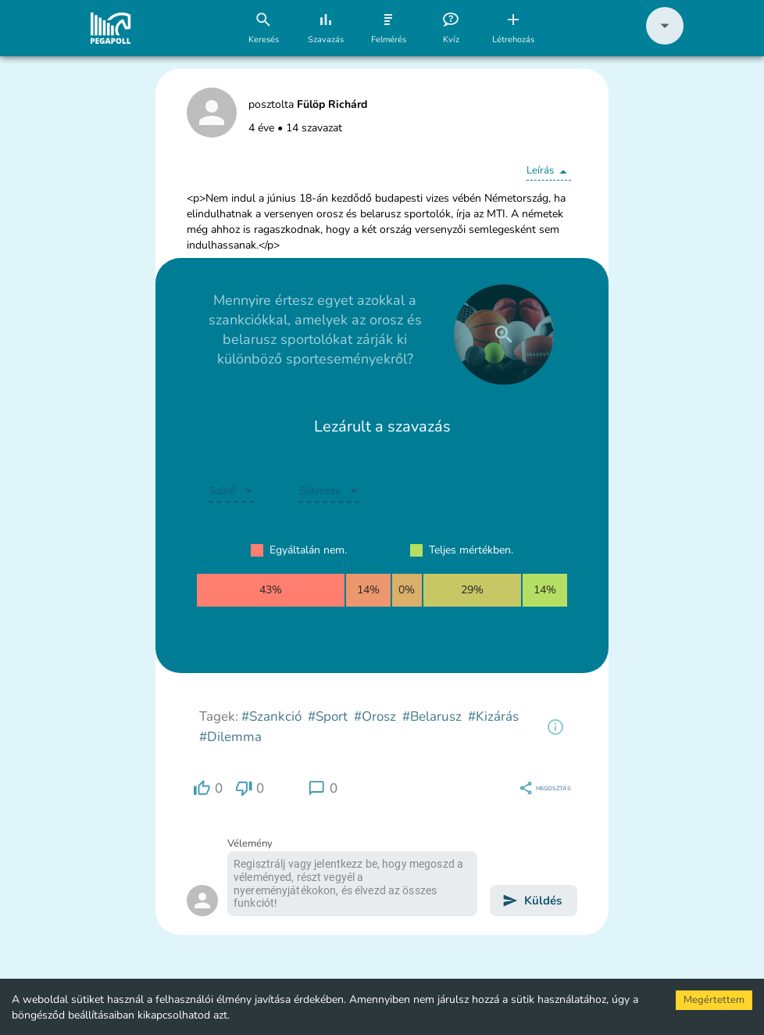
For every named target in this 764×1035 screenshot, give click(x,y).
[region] (555, 727)
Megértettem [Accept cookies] (714, 1000)
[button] (665, 41)
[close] (503, 334)
